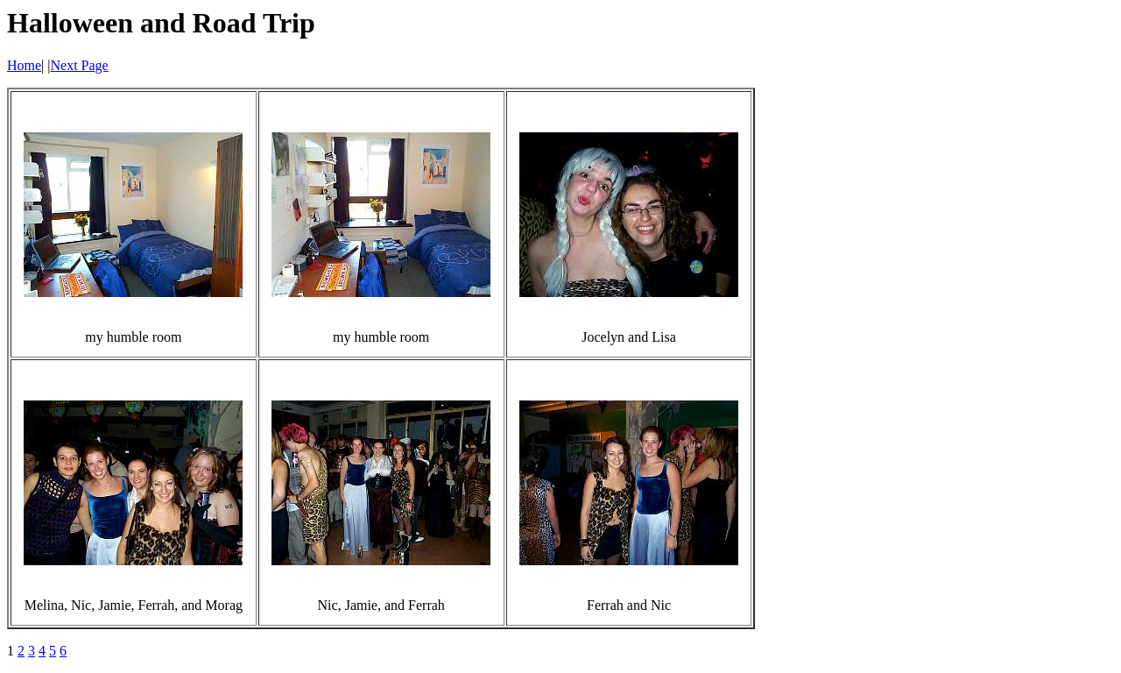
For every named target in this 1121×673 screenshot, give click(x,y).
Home (24, 65)
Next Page (80, 65)
